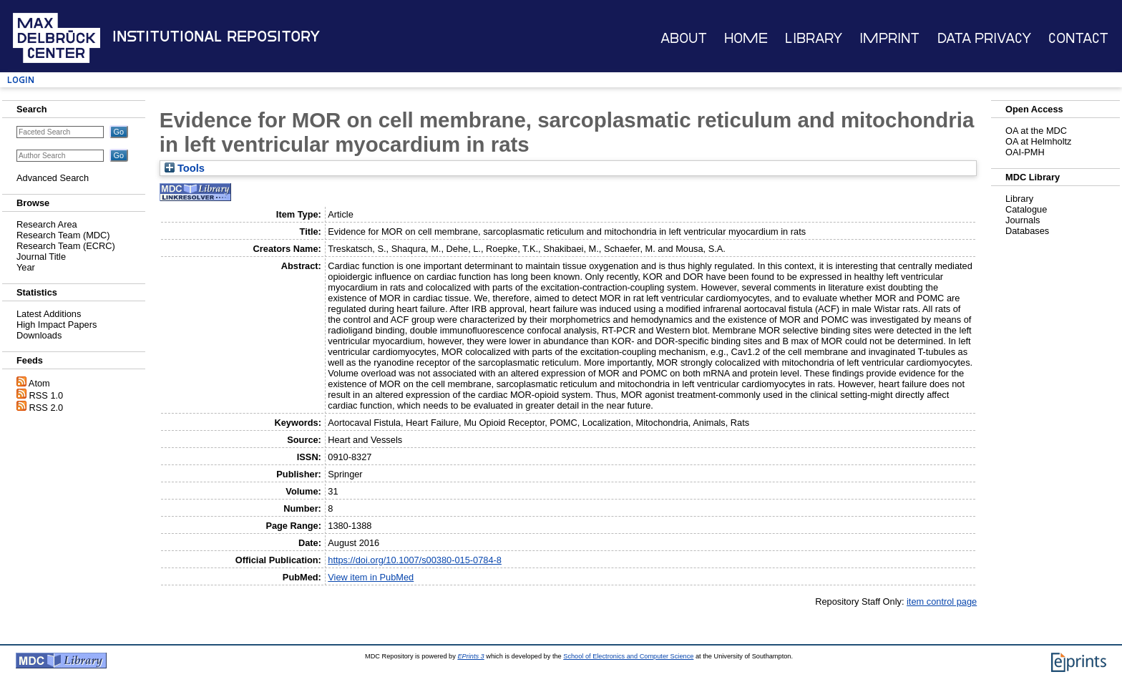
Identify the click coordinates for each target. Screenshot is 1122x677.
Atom (39, 383)
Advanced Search (52, 177)
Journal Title (41, 256)
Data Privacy (984, 38)
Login (20, 79)
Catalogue (1026, 209)
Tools (185, 168)
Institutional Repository (216, 36)
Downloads (39, 335)
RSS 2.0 (46, 407)
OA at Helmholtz (1038, 141)
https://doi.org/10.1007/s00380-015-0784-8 (415, 560)
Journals (1022, 220)
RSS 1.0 (46, 395)
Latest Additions (48, 313)
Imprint (889, 38)
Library (813, 38)
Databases (1027, 230)
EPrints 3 (470, 656)
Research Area (46, 224)
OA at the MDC (1036, 130)
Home (746, 38)
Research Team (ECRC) (65, 245)
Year (25, 267)
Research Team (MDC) (63, 235)
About (683, 38)
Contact (1078, 38)
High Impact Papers (56, 324)
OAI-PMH (1025, 152)
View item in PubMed (371, 577)
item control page (942, 601)
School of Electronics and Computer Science (628, 656)
